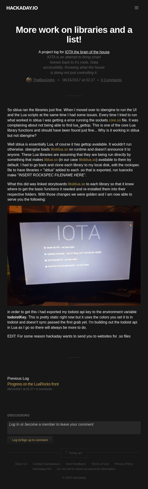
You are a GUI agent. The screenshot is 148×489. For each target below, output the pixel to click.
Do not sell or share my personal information (86, 469)
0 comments (44, 389)
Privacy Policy (124, 464)
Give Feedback (76, 464)
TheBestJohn (40, 80)
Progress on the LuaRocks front (32, 384)
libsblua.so (59, 149)
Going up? (73, 452)
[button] (136, 8)
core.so (115, 120)
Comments (111, 80)
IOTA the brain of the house (87, 52)
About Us (21, 464)
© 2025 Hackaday (74, 477)
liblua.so (51, 160)
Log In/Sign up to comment (30, 440)
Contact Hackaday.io (46, 464)
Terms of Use (100, 464)
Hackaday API (42, 469)
